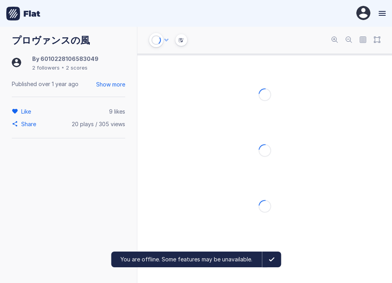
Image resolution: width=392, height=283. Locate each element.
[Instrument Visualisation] (181, 40)
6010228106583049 (69, 58)
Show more (110, 84)
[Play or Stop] (156, 40)
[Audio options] (166, 40)
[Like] (27, 111)
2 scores (77, 67)
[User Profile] (363, 13)
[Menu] (381, 13)
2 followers (46, 67)
